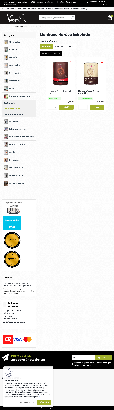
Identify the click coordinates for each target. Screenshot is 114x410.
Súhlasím (44, 402)
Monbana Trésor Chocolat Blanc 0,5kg (87, 92)
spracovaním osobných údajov (96, 363)
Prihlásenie (93, 2)
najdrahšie (59, 46)
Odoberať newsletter (28, 359)
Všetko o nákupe (36, 9)
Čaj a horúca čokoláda (19, 26)
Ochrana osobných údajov (57, 9)
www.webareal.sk (66, 408)
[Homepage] (2, 9)
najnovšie (70, 46)
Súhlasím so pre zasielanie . (92, 364)
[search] (72, 18)
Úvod (5, 26)
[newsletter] (103, 357)
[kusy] (57, 107)
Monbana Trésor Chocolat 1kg (61, 92)
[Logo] (17, 17)
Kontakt (75, 9)
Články (84, 9)
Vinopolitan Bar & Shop (15, 9)
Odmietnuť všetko (27, 402)
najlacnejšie (46, 46)
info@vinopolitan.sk (15, 322)
